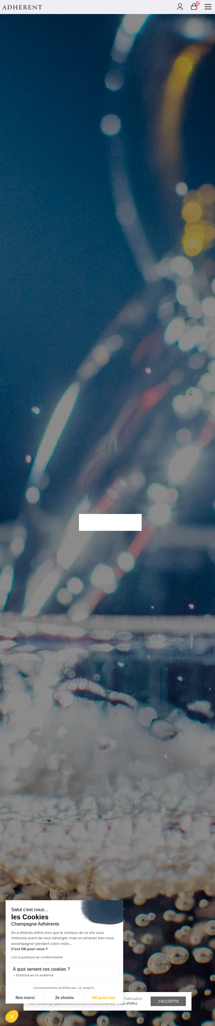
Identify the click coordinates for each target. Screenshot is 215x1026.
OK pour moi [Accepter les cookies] (103, 997)
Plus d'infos (127, 1003)
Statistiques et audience (35, 975)
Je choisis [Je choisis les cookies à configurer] (64, 997)
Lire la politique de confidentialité (37, 957)
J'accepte (168, 1001)
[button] (11, 1016)
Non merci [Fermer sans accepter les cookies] (24, 997)
